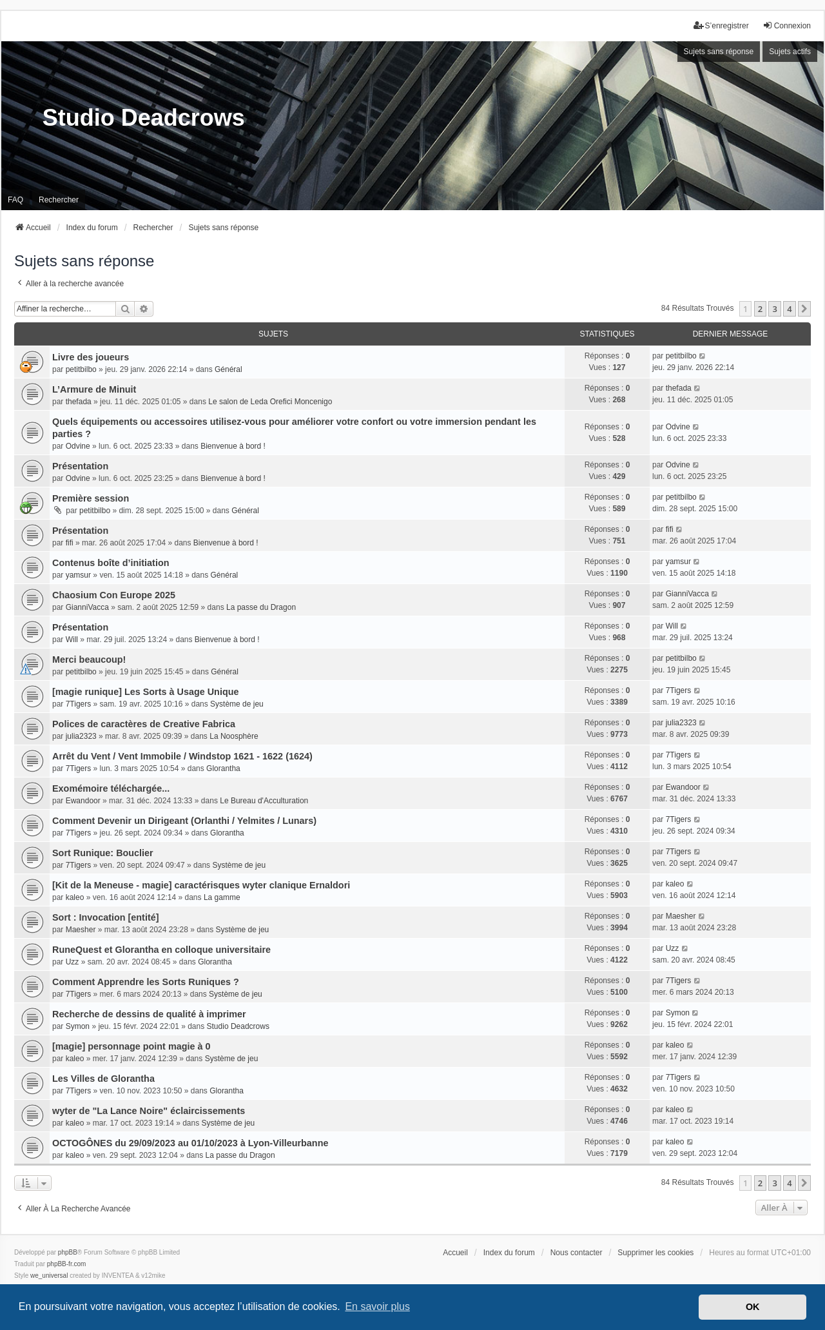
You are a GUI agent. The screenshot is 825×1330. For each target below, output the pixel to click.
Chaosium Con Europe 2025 (113, 595)
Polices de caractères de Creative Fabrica (143, 724)
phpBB (67, 1252)
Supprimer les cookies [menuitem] (655, 1252)
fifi (69, 542)
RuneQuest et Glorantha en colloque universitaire (161, 949)
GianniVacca (87, 607)
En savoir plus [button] (377, 1306)
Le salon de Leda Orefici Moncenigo (270, 401)
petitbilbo (81, 369)
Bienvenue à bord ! (233, 446)
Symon (78, 1026)
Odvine (78, 446)
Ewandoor (83, 800)
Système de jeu (237, 704)
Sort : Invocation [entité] (105, 917)
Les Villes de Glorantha (103, 1078)
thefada (79, 401)
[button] (804, 309)
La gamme (222, 897)
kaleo (75, 897)
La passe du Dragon (261, 607)
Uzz (72, 961)
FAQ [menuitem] (15, 199)
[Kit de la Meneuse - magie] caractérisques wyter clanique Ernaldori (201, 885)
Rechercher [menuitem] (59, 199)
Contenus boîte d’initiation (110, 563)
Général (228, 369)
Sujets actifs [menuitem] (790, 51)
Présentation (80, 466)
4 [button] (789, 309)
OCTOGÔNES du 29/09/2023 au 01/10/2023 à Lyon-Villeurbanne (190, 1143)
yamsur (78, 575)
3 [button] (774, 309)
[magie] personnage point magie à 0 (131, 1046)
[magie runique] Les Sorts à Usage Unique (145, 692)
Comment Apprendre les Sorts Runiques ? (145, 982)
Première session (90, 498)
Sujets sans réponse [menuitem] (719, 51)
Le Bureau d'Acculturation (264, 800)
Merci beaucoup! (89, 659)
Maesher (81, 929)
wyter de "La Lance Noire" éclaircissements (148, 1111)
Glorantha (223, 768)
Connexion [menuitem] (786, 25)
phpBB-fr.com (66, 1263)
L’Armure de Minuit (94, 389)
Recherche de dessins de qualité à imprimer (149, 1014)
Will (72, 639)
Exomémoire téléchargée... (111, 788)
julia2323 (81, 736)
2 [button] (760, 309)
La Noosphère (233, 736)
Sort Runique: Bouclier (102, 853)
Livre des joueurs (90, 357)
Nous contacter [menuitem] (576, 1252)
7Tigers (79, 704)
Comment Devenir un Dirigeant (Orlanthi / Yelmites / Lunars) (184, 821)
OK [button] (753, 1307)
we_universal (49, 1275)
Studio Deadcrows (238, 1026)
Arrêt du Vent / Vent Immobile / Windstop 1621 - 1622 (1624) (182, 756)
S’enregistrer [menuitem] (721, 25)
